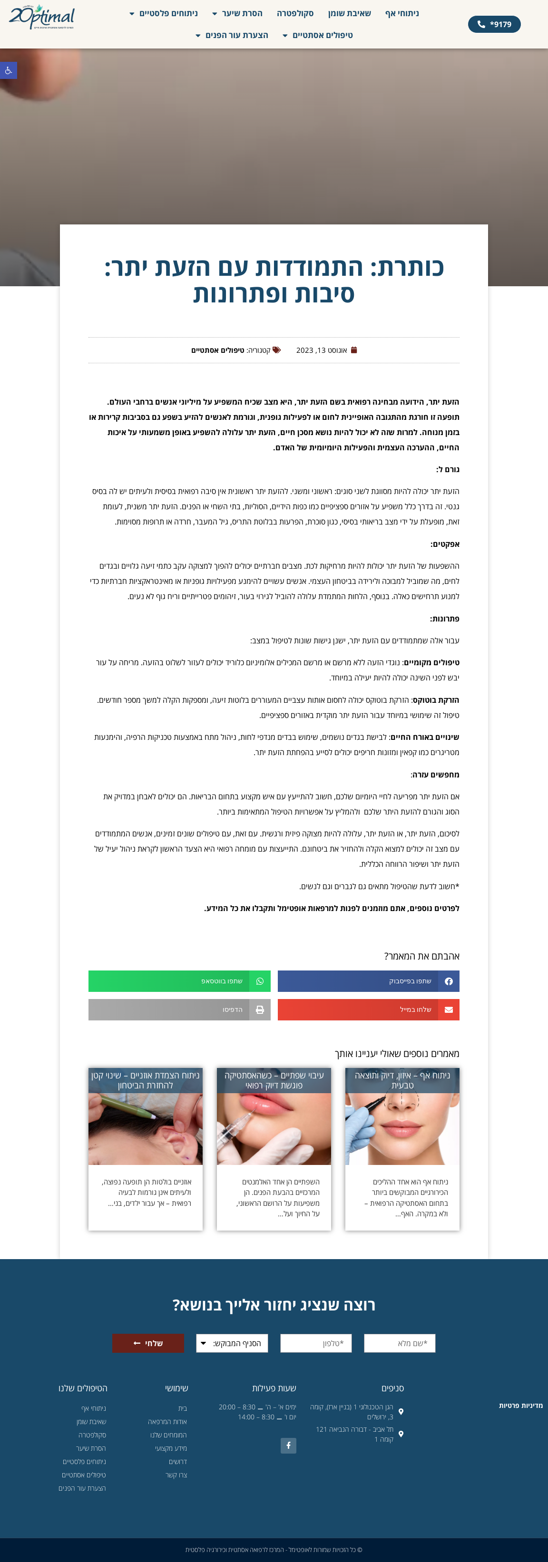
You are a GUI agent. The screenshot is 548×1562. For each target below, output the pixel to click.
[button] (8, 70)
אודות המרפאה (167, 1421)
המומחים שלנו (168, 1434)
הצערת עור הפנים (232, 35)
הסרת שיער (237, 13)
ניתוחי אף (402, 13)
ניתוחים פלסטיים (163, 13)
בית (182, 1408)
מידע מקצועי (171, 1448)
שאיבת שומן (349, 13)
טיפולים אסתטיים (318, 35)
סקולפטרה (295, 13)
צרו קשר (176, 1474)
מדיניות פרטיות (521, 1405)
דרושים (178, 1461)
